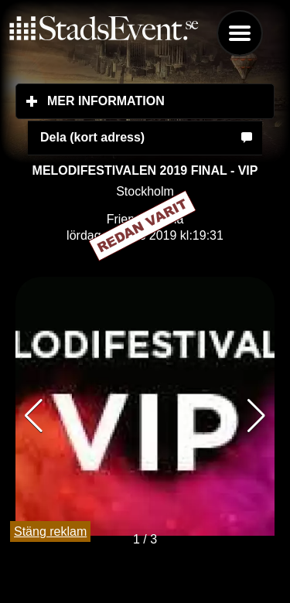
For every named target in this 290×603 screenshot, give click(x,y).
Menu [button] (240, 33)
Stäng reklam (50, 531)
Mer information (161, 100)
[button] (256, 416)
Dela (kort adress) (92, 137)
